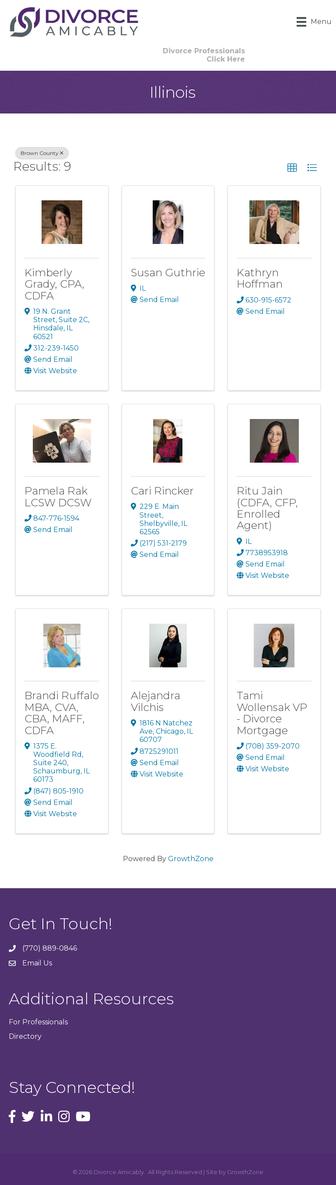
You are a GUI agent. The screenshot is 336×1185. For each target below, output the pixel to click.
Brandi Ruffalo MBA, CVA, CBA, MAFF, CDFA (61, 712)
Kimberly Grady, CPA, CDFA (54, 284)
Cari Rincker (162, 490)
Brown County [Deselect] (42, 153)
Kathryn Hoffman (260, 278)
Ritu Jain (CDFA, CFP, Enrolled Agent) (267, 508)
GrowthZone (191, 859)
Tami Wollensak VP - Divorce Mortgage (272, 712)
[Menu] (314, 22)
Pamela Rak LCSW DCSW (57, 496)
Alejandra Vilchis (155, 701)
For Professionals (38, 1022)
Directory (25, 1036)
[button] (292, 168)
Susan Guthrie (168, 272)
